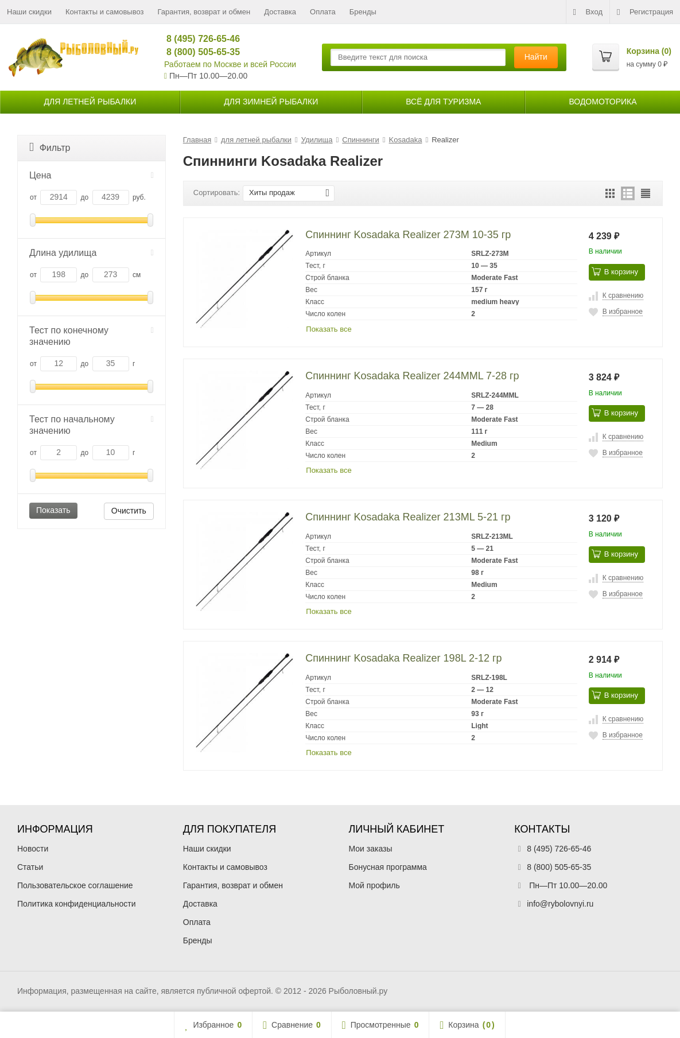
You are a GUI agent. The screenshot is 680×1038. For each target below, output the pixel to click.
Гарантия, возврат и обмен (204, 11)
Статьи (30, 867)
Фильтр (49, 147)
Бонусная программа (388, 867)
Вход (588, 12)
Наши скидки (29, 11)
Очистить (128, 510)
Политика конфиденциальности (76, 903)
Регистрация (645, 12)
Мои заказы (371, 848)
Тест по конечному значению (91, 336)
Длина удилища (91, 253)
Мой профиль (374, 885)
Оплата (323, 11)
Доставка (280, 11)
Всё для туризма (443, 101)
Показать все (328, 329)
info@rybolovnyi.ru (560, 903)
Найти (535, 56)
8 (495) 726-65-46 (198, 39)
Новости (32, 848)
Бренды (362, 11)
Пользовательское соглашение (75, 885)
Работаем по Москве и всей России (230, 64)
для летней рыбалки (90, 101)
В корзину (615, 271)
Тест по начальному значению (91, 425)
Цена (91, 175)
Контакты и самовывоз (104, 11)
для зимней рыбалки (271, 101)
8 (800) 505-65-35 (198, 52)
